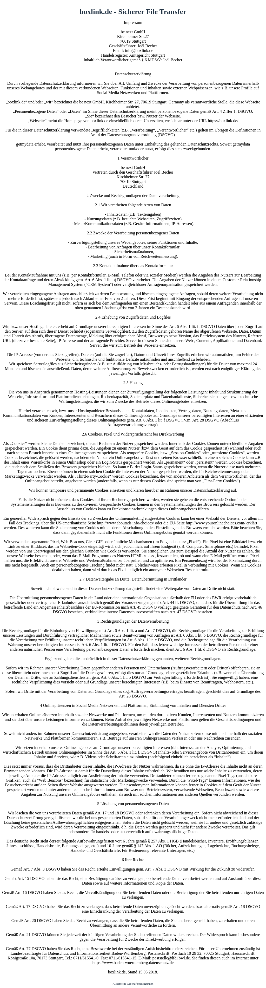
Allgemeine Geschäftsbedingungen (133, 983)
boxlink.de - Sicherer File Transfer (133, 12)
